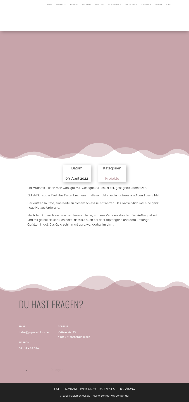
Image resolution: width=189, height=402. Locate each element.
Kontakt (169, 5)
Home (49, 5)
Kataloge (74, 5)
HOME (58, 388)
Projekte (112, 178)
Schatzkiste (146, 5)
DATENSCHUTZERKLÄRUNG (117, 388)
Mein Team (99, 5)
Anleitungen (131, 5)
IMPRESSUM (88, 388)
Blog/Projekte (114, 5)
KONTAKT (71, 388)
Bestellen (87, 5)
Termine (158, 5)
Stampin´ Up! (61, 5)
